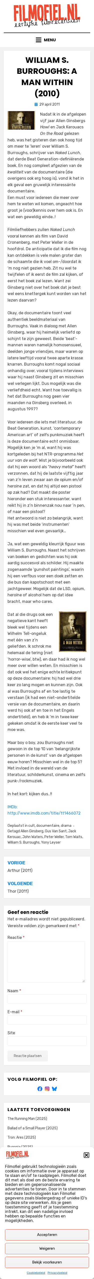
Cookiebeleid (36, 1272)
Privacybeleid (57, 1272)
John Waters (32, 837)
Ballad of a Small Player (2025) (33, 1128)
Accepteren (47, 1234)
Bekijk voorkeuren (47, 1262)
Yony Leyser (51, 842)
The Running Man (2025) (27, 1119)
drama (66, 826)
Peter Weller (54, 837)
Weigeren (47, 1248)
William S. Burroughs (24, 842)
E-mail (15, 1011)
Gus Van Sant (56, 831)
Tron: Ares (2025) (22, 1137)
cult (31, 826)
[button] (86, 1155)
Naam (14, 990)
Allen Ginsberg (32, 831)
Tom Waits (73, 837)
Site (11, 1033)
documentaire (47, 826)
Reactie (16, 937)
